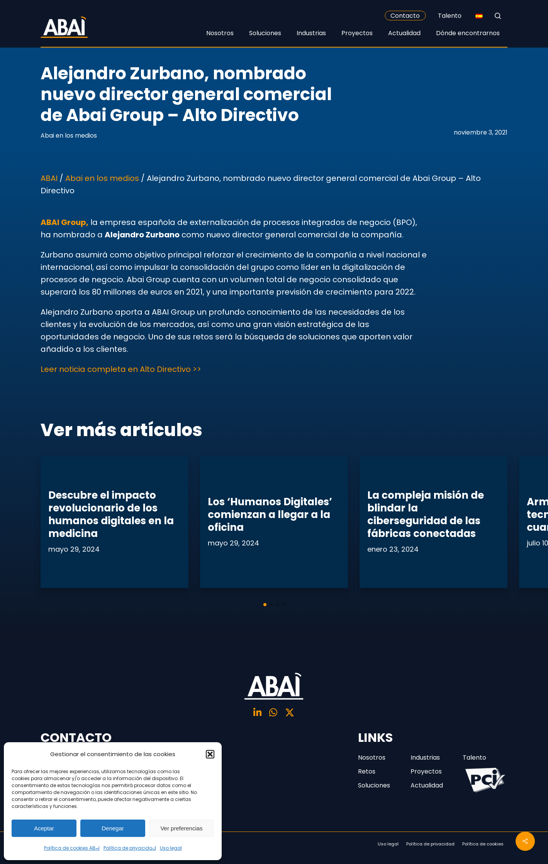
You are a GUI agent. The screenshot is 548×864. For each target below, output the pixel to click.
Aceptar (44, 828)
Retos (366, 771)
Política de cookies (483, 844)
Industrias (425, 757)
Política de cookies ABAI (72, 848)
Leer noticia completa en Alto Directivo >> (121, 369)
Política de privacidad (129, 848)
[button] (210, 754)
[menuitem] (478, 16)
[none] (479, 16)
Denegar (113, 828)
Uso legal (171, 848)
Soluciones (374, 785)
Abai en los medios (69, 135)
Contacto (405, 15)
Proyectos (426, 771)
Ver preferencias (181, 828)
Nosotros (371, 757)
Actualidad (427, 785)
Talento (449, 15)
